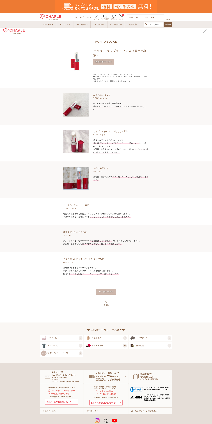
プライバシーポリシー (122, 414)
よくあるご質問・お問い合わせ (144, 398)
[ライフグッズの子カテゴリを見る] (169, 325)
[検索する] (146, 11)
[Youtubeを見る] (114, 408)
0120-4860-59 (60, 380)
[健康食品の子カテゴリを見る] (169, 332)
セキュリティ (139, 414)
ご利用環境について (65, 414)
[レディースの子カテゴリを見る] (80, 325)
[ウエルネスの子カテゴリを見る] (124, 325)
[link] (136, 377)
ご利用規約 (81, 414)
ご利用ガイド (92, 398)
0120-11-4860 (108, 381)
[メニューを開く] (168, 4)
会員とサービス (49, 398)
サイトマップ (48, 414)
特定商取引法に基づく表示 (99, 414)
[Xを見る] (106, 408)
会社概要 (152, 414)
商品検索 (168, 11)
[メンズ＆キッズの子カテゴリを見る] (80, 332)
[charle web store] (50, 4)
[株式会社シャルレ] (162, 420)
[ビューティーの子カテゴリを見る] (124, 332)
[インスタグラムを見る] (97, 407)
